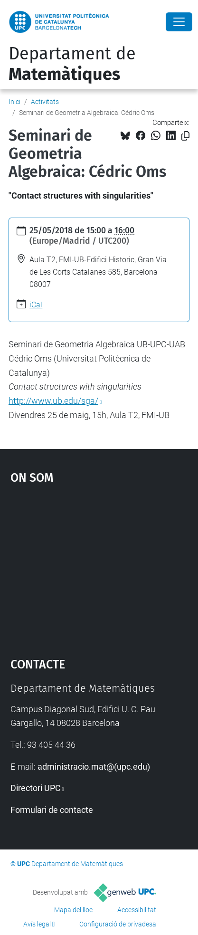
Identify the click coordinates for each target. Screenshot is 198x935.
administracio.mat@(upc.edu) (94, 767)
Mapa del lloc (73, 910)
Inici (14, 101)
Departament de (72, 64)
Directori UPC (35, 788)
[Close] (179, 21)
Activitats (45, 101)
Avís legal (37, 924)
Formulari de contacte (51, 810)
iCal (35, 304)
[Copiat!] (185, 136)
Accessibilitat (136, 910)
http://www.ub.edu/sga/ (53, 401)
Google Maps (99, 566)
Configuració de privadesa (117, 924)
